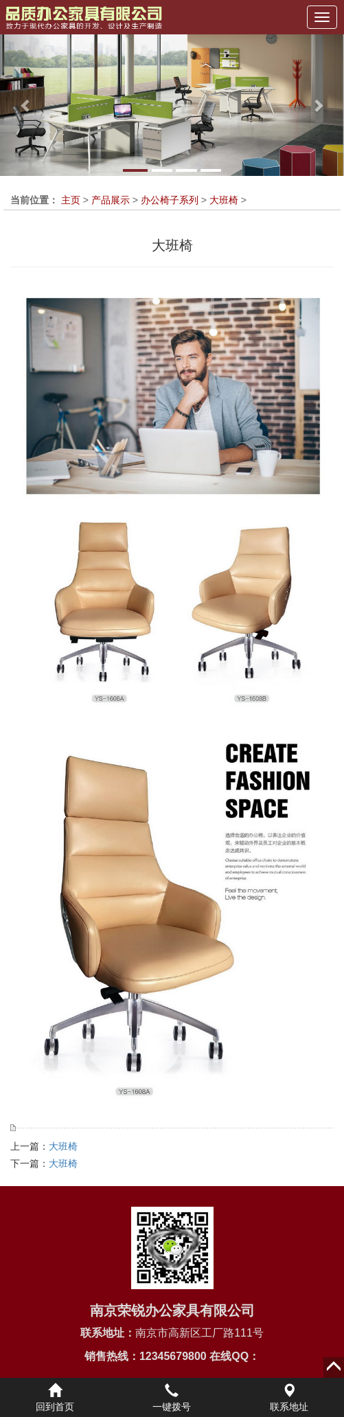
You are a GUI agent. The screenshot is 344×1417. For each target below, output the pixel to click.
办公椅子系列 (169, 199)
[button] (25, 105)
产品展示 (110, 199)
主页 (70, 199)
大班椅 (223, 199)
